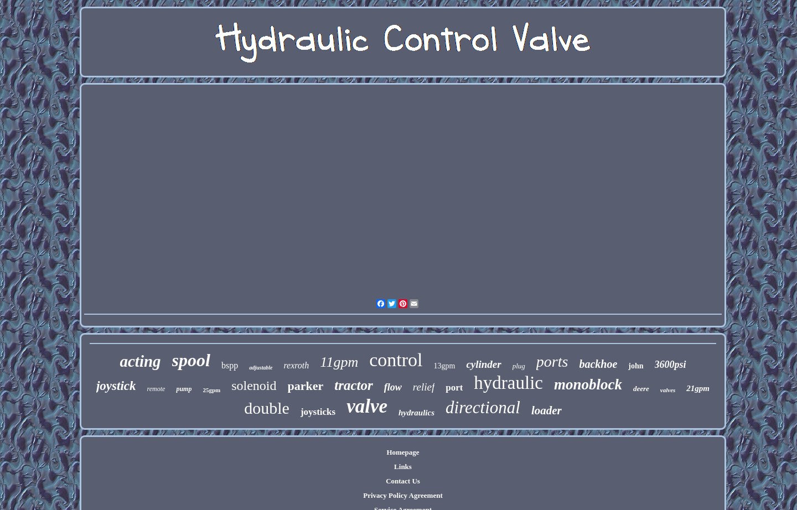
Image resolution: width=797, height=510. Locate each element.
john (635, 366)
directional (483, 407)
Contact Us (403, 481)
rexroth (296, 365)
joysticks (318, 412)
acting (140, 361)
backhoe (598, 364)
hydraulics (416, 412)
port (454, 387)
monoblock (588, 384)
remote (156, 389)
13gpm (444, 366)
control (395, 360)
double (266, 408)
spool (191, 360)
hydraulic (508, 383)
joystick (116, 386)
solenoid (253, 385)
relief (423, 387)
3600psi (670, 364)
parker (306, 386)
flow (393, 387)
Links (403, 466)
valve (366, 406)
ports (552, 361)
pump (184, 389)
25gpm (211, 390)
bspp (229, 365)
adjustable (260, 368)
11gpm (339, 362)
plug (519, 366)
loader (546, 410)
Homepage (402, 452)
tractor (353, 385)
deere (641, 388)
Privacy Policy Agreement (402, 495)
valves (667, 390)
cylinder (483, 364)
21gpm (698, 388)
